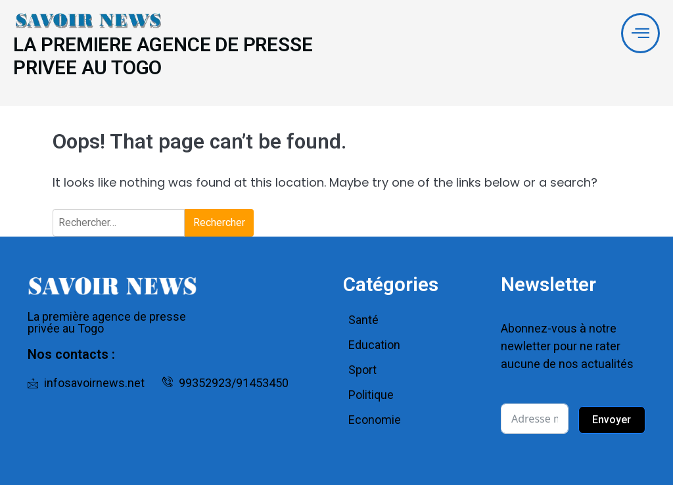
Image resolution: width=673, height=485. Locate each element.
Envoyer (611, 419)
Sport (362, 370)
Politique (371, 395)
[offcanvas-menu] (640, 33)
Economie (374, 420)
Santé (363, 320)
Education (374, 345)
